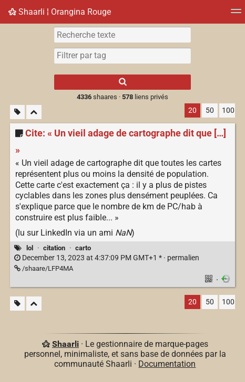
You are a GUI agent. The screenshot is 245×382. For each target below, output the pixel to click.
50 (210, 110)
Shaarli (65, 344)
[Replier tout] (34, 112)
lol (29, 248)
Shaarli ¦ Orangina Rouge (59, 12)
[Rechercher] (122, 82)
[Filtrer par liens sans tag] (17, 112)
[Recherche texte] (122, 35)
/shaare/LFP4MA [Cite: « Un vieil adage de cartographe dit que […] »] (43, 268)
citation (54, 248)
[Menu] (236, 14)
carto (83, 248)
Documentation (167, 364)
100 (228, 110)
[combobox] (122, 55)
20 (192, 110)
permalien (106, 257)
